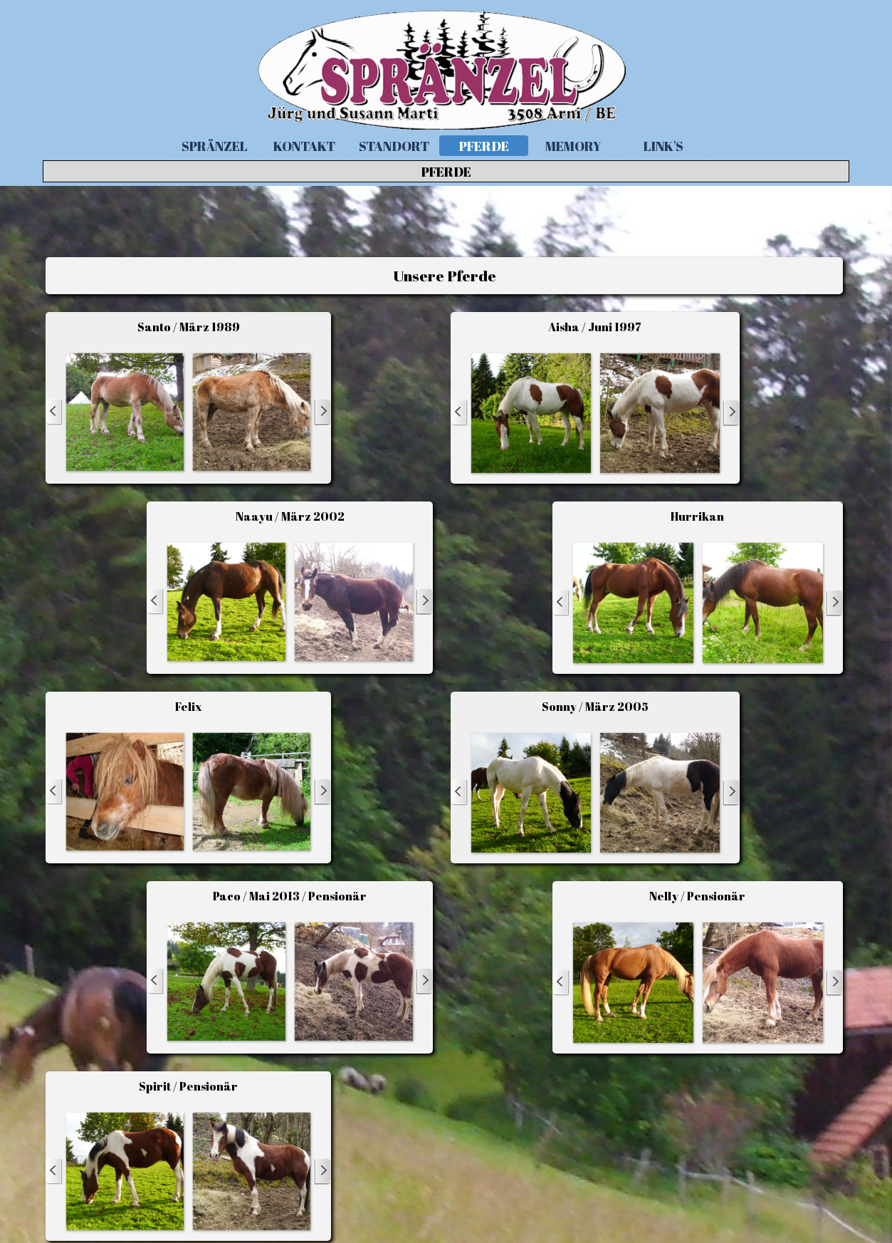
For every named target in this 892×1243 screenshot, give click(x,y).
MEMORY (573, 146)
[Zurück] (54, 411)
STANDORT (394, 146)
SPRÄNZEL (215, 146)
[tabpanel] (444, 275)
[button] (124, 411)
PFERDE (484, 146)
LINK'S (663, 146)
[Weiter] (322, 411)
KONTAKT (304, 146)
